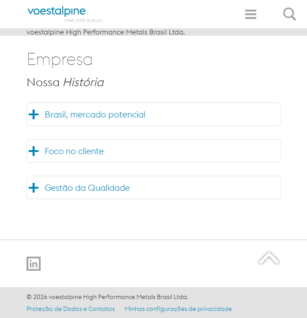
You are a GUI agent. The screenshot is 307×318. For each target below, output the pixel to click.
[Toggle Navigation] (250, 14)
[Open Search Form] (291, 9)
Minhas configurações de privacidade (178, 309)
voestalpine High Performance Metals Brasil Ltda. (106, 31)
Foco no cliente (74, 150)
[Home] (65, 14)
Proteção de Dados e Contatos (71, 309)
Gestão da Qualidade (87, 187)
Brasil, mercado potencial (95, 114)
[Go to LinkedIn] (34, 264)
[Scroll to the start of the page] (270, 257)
